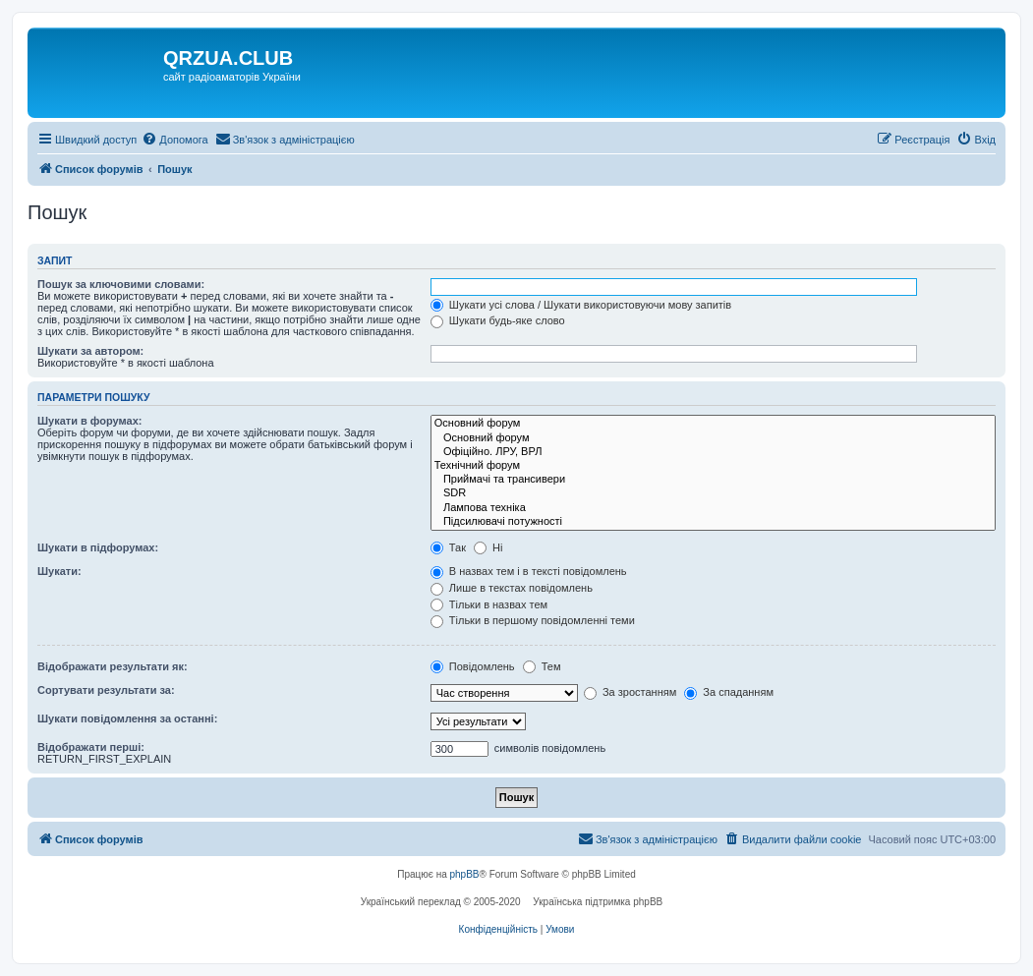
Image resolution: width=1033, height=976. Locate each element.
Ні (488, 547)
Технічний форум (713, 466)
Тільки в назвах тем (488, 604)
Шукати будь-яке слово (497, 320)
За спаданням (729, 692)
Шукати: (59, 571)
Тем (542, 666)
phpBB (465, 874)
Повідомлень (472, 666)
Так (448, 547)
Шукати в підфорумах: (97, 547)
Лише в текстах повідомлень (511, 588)
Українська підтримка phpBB (597, 901)
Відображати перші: (90, 747)
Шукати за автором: (90, 351)
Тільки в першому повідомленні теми (532, 620)
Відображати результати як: (112, 666)
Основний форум (713, 424)
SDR (713, 493)
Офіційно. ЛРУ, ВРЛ (713, 452)
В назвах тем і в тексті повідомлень (528, 571)
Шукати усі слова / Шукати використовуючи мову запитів (580, 305)
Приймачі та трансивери (713, 480)
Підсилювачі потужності (713, 522)
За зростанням (630, 692)
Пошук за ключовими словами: (120, 284)
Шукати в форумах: (89, 421)
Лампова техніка (713, 508)
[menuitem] (174, 139)
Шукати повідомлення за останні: (127, 718)
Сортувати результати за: (106, 690)
